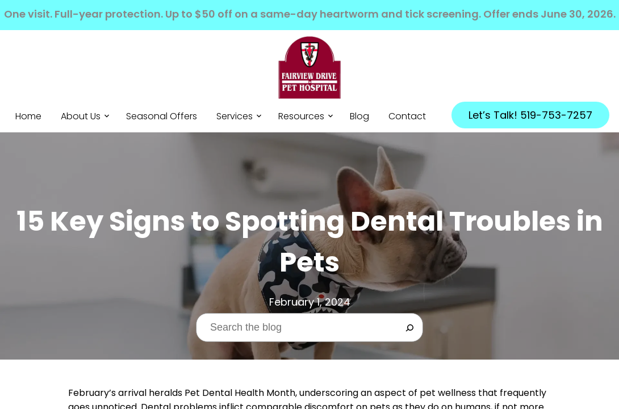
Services (234, 116)
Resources (301, 116)
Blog (359, 116)
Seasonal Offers (161, 116)
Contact (407, 116)
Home (28, 116)
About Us (81, 116)
